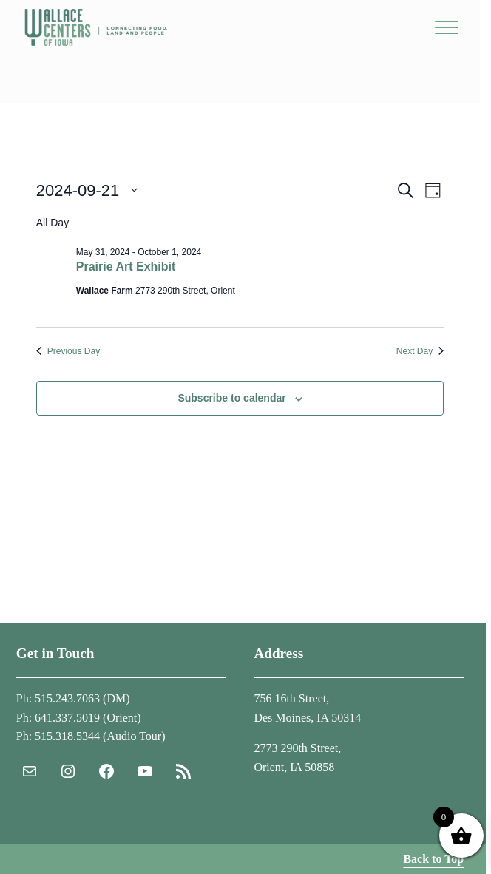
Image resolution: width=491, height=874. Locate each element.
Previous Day (68, 351)
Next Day (420, 351)
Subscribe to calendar (231, 398)
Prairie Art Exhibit (126, 266)
